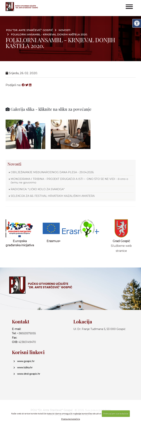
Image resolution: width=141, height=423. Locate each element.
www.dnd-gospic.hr (28, 373)
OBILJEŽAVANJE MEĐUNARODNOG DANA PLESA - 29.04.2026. (52, 172)
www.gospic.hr (25, 361)
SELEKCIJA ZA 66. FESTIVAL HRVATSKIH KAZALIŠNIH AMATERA (53, 196)
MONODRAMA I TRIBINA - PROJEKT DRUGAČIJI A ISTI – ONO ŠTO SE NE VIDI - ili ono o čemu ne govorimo (69, 180)
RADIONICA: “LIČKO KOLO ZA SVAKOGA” (38, 189)
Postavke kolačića (70, 419)
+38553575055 (26, 333)
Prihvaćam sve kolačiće (115, 413)
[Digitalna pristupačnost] (136, 23)
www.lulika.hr (24, 367)
